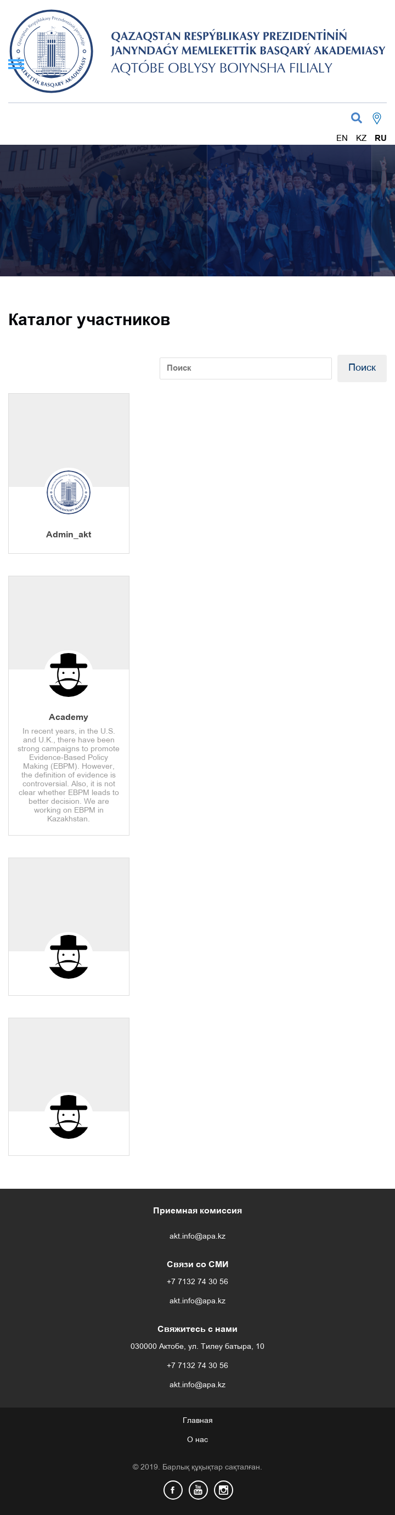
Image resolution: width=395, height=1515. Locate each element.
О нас (197, 1440)
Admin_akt (68, 535)
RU (381, 139)
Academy (68, 717)
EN (342, 139)
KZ (361, 139)
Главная (198, 1421)
